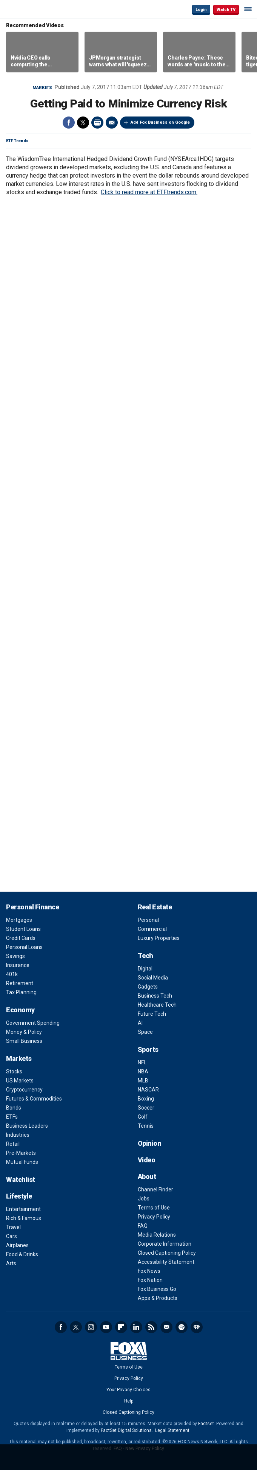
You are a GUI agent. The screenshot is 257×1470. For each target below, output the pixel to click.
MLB (143, 1081)
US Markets (20, 1081)
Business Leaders (27, 1126)
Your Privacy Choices (128, 1389)
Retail (13, 1144)
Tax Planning (21, 992)
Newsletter (166, 1327)
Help (128, 1401)
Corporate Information (164, 1244)
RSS (151, 1327)
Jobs (143, 1199)
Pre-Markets (21, 1153)
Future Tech (152, 1014)
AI (140, 1023)
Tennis (146, 1126)
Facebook (69, 122)
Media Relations (157, 1235)
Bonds (13, 1108)
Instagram (91, 1327)
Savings (15, 956)
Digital (145, 969)
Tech (145, 956)
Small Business (24, 1041)
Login (201, 9)
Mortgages (19, 920)
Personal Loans (24, 947)
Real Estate (155, 907)
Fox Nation (150, 1280)
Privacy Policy (154, 1217)
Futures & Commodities (34, 1099)
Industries (17, 1135)
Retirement (19, 983)
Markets (42, 87)
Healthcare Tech (157, 1005)
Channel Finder (155, 1189)
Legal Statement (172, 1430)
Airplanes (17, 1245)
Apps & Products (157, 1298)
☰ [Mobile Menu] (248, 9)
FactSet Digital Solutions (126, 1430)
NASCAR (148, 1090)
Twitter (83, 122)
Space (145, 1032)
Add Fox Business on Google (160, 122)
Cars (11, 1236)
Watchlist (20, 1179)
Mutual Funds (22, 1162)
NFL (142, 1062)
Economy (20, 1010)
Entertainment (23, 1209)
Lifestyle (19, 1196)
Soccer (146, 1108)
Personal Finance (32, 907)
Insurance (17, 965)
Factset (206, 1423)
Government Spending (33, 1023)
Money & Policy (24, 1032)
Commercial (152, 929)
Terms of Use (154, 1208)
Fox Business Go (157, 1289)
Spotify (181, 1327)
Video (146, 1160)
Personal (148, 920)
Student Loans (23, 929)
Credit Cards (20, 938)
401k (12, 974)
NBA (143, 1071)
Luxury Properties (159, 938)
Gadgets (148, 987)
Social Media (153, 978)
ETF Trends (17, 140)
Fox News (149, 1271)
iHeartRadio (197, 1327)
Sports (148, 1049)
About (147, 1176)
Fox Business (30, 9)
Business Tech (155, 996)
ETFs (12, 1117)
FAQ (143, 1226)
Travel (13, 1227)
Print (97, 122)
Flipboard (121, 1327)
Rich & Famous (23, 1218)
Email (112, 122)
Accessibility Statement (166, 1262)
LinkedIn (136, 1327)
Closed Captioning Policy (167, 1253)
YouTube (106, 1327)
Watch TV (226, 9)
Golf (143, 1117)
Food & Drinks (22, 1254)
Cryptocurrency (24, 1090)
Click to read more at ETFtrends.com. (149, 192)
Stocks (14, 1071)
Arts (11, 1263)
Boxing (146, 1099)
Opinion (150, 1143)
